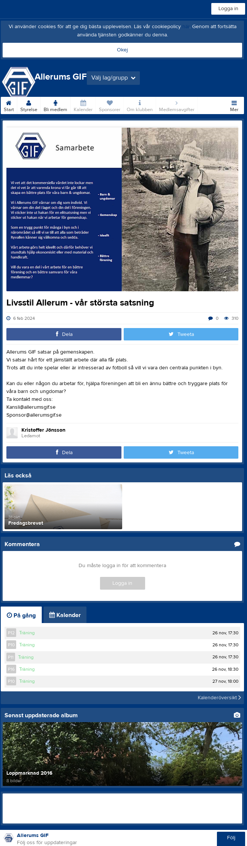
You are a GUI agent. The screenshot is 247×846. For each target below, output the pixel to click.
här (185, 26)
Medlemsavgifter (176, 105)
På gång (21, 615)
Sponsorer (109, 105)
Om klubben (140, 105)
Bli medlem (55, 105)
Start (9, 105)
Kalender (83, 105)
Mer (234, 105)
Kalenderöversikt (219, 697)
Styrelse (28, 105)
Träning (27, 633)
